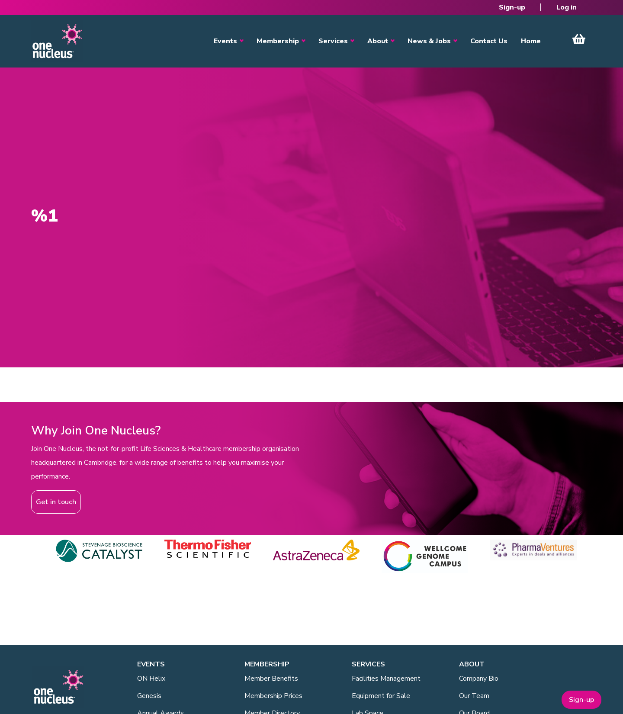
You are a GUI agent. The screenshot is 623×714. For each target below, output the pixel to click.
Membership (278, 41)
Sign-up (512, 7)
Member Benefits (271, 678)
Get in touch (56, 502)
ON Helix (151, 678)
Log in (566, 7)
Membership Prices (273, 696)
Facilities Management (386, 678)
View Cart (578, 38)
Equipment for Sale (381, 696)
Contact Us (488, 41)
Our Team (474, 696)
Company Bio (478, 678)
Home (531, 41)
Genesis (149, 696)
